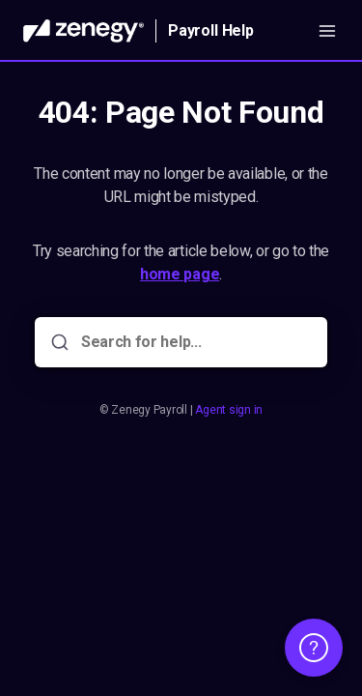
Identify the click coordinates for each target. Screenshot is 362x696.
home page (179, 274)
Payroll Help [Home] (211, 30)
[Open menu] (327, 30)
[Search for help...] (194, 342)
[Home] (83, 31)
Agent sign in (229, 410)
